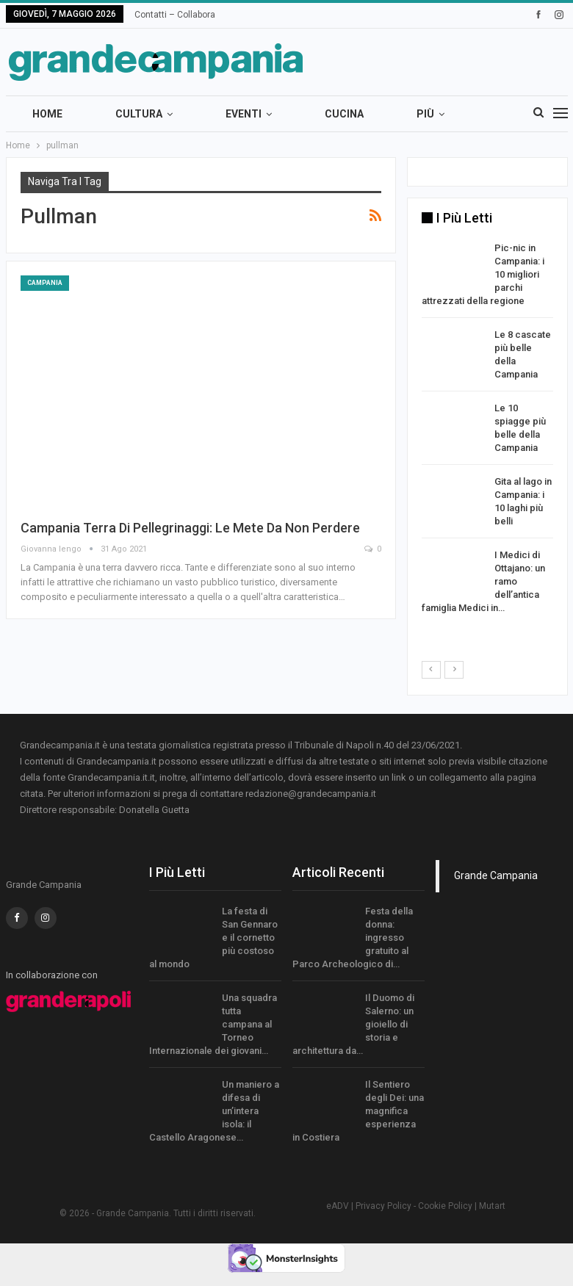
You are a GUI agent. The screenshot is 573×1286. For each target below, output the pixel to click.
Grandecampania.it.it (111, 777)
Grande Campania (496, 875)
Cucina (344, 114)
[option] (487, 431)
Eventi (244, 114)
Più (425, 114)
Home (47, 114)
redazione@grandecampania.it (310, 793)
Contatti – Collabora (174, 15)
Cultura (138, 114)
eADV (337, 1206)
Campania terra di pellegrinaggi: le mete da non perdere (190, 527)
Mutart (492, 1206)
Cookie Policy (445, 1206)
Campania (44, 282)
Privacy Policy (383, 1206)
